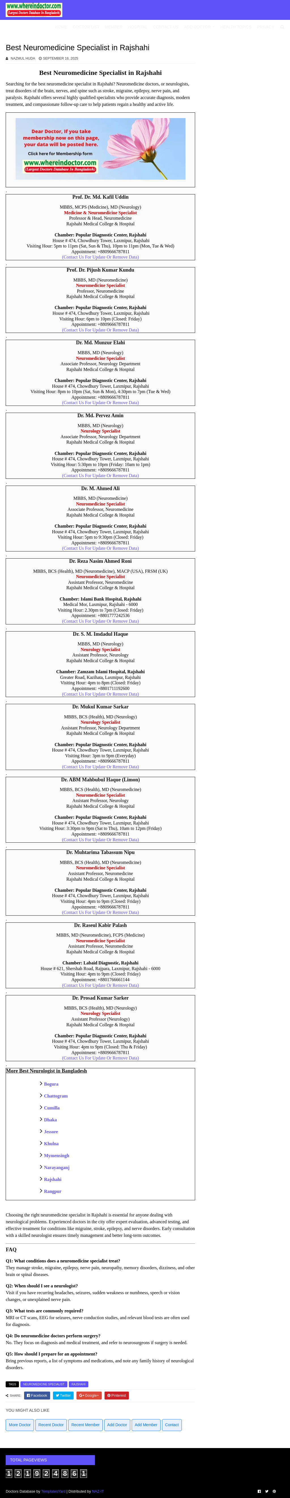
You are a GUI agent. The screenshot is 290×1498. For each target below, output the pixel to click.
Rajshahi (52, 1179)
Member (113, 27)
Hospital (138, 27)
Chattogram (56, 1096)
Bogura (51, 1084)
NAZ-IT (98, 1491)
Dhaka (50, 1119)
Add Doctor (197, 27)
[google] (89, 1396)
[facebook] (37, 1396)
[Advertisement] (245, 86)
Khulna (51, 1143)
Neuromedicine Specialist (44, 1384)
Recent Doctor (51, 1425)
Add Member (146, 1425)
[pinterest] (117, 1396)
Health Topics (235, 27)
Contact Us (166, 27)
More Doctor (20, 1425)
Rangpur (52, 1191)
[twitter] (63, 1396)
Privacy (265, 27)
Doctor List (86, 27)
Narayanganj (56, 1167)
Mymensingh (56, 1155)
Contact (172, 1425)
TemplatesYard (53, 1491)
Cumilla (51, 1107)
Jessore (51, 1131)
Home (61, 27)
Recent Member (85, 1425)
